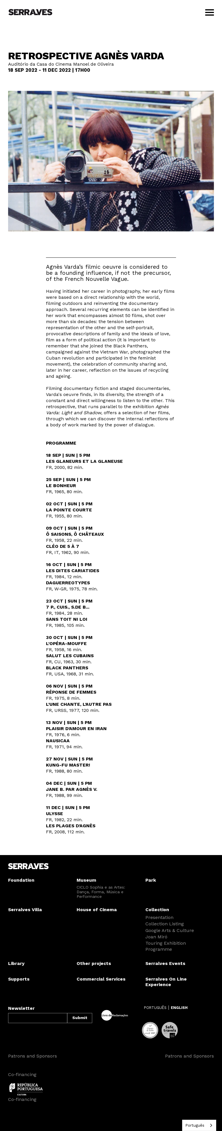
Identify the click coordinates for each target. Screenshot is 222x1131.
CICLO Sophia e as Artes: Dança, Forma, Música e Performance (101, 892)
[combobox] (199, 1125)
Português (194, 1125)
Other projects (94, 963)
